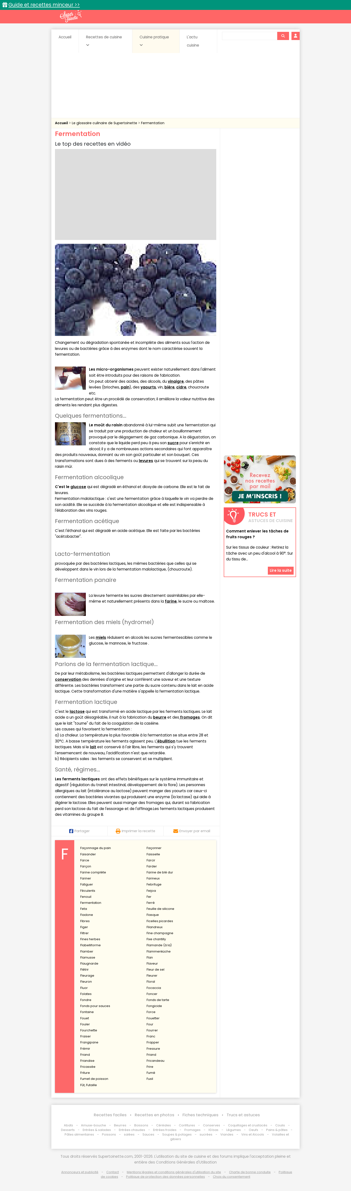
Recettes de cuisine (104, 40)
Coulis (280, 1125)
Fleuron (86, 982)
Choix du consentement (231, 1177)
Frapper (153, 1042)
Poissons (109, 1134)
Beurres (120, 1125)
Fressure (153, 1049)
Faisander (88, 854)
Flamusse (87, 957)
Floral (151, 982)
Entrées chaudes (132, 1130)
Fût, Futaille (88, 1085)
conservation (68, 679)
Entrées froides (164, 1130)
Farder (152, 866)
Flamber (86, 951)
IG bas (213, 1130)
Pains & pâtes (277, 1130)
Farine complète (93, 872)
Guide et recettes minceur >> (44, 4)
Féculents (87, 891)
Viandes (226, 1134)
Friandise (87, 1061)
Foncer (152, 994)
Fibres (85, 921)
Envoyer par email (191, 831)
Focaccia (154, 988)
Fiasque (153, 915)
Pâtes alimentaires (79, 1134)
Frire (150, 1067)
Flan (150, 957)
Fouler (85, 1024)
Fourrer (152, 1030)
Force (151, 1012)
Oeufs (254, 1130)
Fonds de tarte (158, 1000)
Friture (85, 1073)
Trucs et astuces (243, 1115)
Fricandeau (155, 1061)
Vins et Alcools (252, 1134)
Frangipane (89, 1042)
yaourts (148, 387)
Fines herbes (90, 939)
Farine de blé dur (160, 872)
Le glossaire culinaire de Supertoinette (105, 123)
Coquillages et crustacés (247, 1125)
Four (150, 1024)
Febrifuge (154, 884)
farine (171, 601)
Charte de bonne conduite (250, 1172)
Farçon (85, 866)
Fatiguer (86, 884)
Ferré (151, 903)
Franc (151, 1036)
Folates (86, 994)
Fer (149, 897)
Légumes (233, 1130)
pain (125, 387)
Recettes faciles (110, 1115)
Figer (84, 927)
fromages (189, 717)
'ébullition (165, 741)
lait (93, 746)
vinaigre (176, 381)
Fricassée (87, 1067)
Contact (112, 1172)
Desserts (68, 1130)
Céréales (163, 1125)
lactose (77, 711)
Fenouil (85, 897)
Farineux (153, 878)
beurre (159, 717)
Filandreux (154, 927)
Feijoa (151, 891)
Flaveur (152, 963)
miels (101, 637)
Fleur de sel (155, 969)
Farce (84, 860)
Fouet (84, 1018)
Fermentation (152, 123)
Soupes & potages (177, 1134)
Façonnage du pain (95, 848)
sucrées (206, 1134)
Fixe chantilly (156, 939)
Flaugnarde (89, 963)
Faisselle (153, 854)
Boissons (141, 1125)
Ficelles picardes (160, 921)
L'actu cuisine (193, 41)
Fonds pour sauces (95, 1006)
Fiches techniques (200, 1115)
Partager (79, 831)
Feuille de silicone (160, 909)
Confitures (187, 1125)
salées (129, 1134)
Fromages (192, 1130)
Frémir (85, 1049)
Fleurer (152, 975)
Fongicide (154, 1006)
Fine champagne (160, 933)
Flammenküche (159, 951)
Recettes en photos (154, 1115)
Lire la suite (281, 570)
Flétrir (84, 969)
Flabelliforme (90, 945)
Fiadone (86, 915)
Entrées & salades (97, 1130)
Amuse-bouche (93, 1125)
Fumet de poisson (94, 1079)
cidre (181, 387)
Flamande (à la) (159, 945)
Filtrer (84, 933)
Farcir (151, 860)
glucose (78, 486)
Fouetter (153, 1018)
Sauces (148, 1134)
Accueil (65, 37)
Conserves (211, 1125)
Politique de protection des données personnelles (165, 1177)
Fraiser (85, 1036)
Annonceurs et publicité (79, 1172)
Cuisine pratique (154, 40)
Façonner (154, 848)
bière (169, 387)
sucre (173, 442)
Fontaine (87, 1012)
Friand (85, 1055)
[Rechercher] (283, 36)
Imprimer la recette (135, 831)
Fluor (84, 988)
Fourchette (88, 1030)
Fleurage (87, 975)
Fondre (85, 1000)
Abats (68, 1125)
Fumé (151, 1073)
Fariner (85, 878)
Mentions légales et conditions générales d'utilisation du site (174, 1172)
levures (146, 460)
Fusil (150, 1079)
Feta (83, 909)
